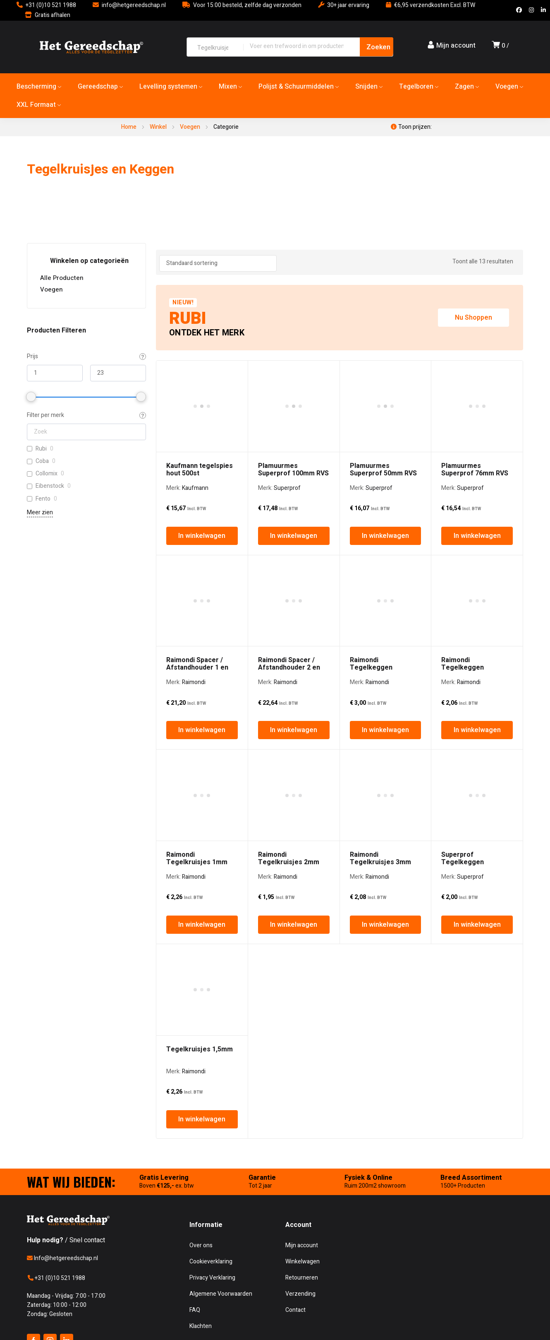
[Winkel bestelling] (218, 263)
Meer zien (40, 512)
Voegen (190, 127)
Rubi (41, 449)
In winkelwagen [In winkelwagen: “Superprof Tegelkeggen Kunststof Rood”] (477, 680)
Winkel (158, 127)
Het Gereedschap (88, 1089)
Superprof (287, 406)
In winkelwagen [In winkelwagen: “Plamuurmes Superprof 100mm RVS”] (293, 454)
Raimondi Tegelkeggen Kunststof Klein (465, 504)
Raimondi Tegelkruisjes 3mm (380, 614)
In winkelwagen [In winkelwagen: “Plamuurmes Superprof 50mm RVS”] (385, 454)
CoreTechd (195, 1089)
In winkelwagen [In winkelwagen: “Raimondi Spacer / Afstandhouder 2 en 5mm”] (293, 567)
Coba (42, 461)
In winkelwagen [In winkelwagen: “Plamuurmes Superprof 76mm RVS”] (477, 454)
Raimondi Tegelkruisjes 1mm (196, 614)
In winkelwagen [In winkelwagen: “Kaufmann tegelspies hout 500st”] (201, 454)
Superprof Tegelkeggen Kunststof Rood (465, 617)
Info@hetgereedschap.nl (62, 932)
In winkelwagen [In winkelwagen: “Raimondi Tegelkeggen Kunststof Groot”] (385, 567)
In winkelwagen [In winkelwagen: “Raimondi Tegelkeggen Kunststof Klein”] (477, 567)
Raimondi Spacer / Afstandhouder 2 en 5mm (289, 504)
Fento (43, 499)
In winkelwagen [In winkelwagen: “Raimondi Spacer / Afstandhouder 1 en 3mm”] (201, 567)
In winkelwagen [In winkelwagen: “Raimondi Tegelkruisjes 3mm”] (385, 680)
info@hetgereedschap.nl (134, 5)
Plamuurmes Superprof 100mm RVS (293, 388)
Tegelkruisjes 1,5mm (199, 723)
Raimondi (194, 519)
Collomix (46, 473)
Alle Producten (62, 277)
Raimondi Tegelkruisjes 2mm (288, 614)
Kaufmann (195, 406)
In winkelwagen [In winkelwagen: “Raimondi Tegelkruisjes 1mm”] (201, 680)
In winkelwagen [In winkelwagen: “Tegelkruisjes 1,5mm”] (201, 793)
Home (128, 127)
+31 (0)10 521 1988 (51, 5)
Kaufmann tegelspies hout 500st (199, 388)
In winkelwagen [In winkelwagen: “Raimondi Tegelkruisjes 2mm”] (293, 680)
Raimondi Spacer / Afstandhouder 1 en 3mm (197, 504)
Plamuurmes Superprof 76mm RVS (474, 388)
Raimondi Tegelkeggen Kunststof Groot (375, 504)
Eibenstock (50, 486)
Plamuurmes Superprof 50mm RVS (383, 388)
